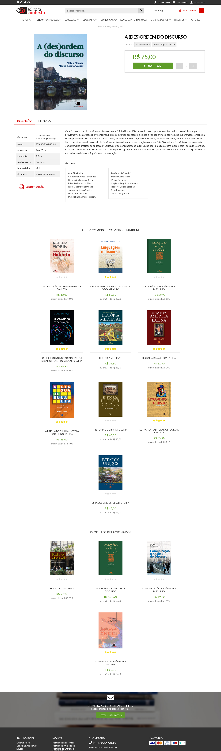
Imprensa (44, 120)
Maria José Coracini (120, 173)
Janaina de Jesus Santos (80, 190)
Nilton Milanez (143, 44)
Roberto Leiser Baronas (123, 186)
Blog (159, 10)
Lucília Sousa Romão (78, 193)
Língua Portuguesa (49, 20)
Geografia (90, 20)
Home (101, 27)
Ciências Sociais (160, 20)
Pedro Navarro (118, 180)
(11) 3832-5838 (162, 2)
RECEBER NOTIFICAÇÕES (110, 715)
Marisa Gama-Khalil (120, 176)
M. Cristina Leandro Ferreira (82, 196)
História (27, 20)
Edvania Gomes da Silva (79, 183)
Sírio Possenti (118, 190)
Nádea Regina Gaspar (164, 44)
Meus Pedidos (180, 2)
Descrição (24, 120)
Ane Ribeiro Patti (76, 173)
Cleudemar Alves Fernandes (82, 176)
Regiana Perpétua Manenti (124, 183)
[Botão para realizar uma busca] (141, 10)
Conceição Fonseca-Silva (80, 180)
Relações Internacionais (134, 20)
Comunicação (109, 20)
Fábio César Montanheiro (80, 186)
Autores (195, 20)
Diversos (180, 20)
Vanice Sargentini (120, 193)
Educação (72, 20)
